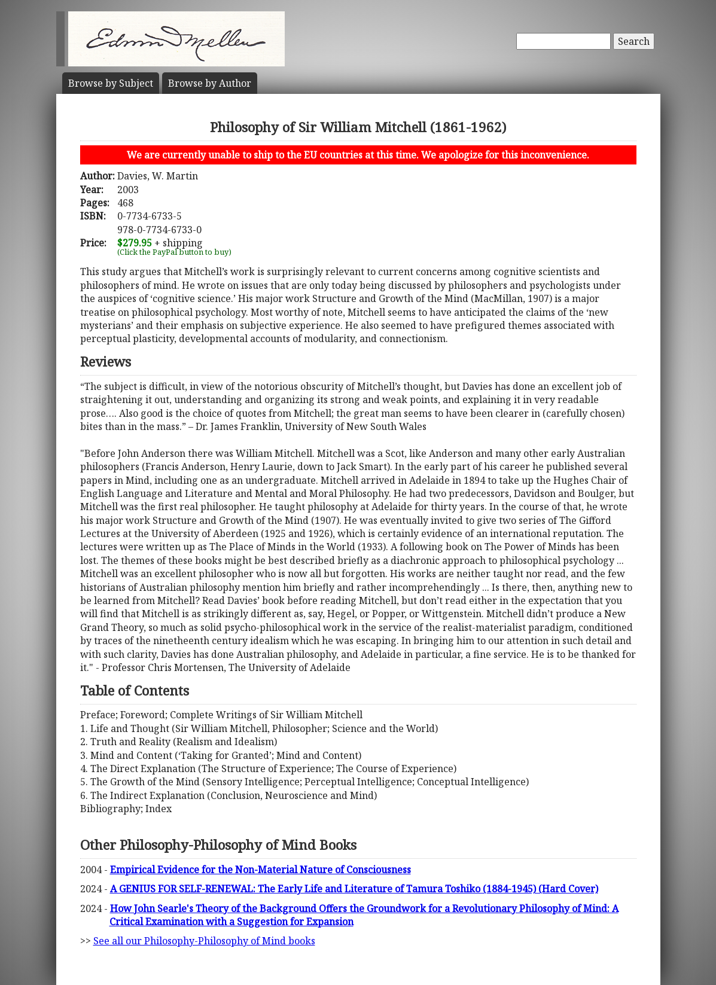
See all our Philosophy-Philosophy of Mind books (204, 940)
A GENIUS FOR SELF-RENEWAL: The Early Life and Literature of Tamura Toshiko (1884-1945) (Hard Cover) (354, 888)
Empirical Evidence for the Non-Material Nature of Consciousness (260, 869)
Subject (110, 83)
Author (209, 83)
